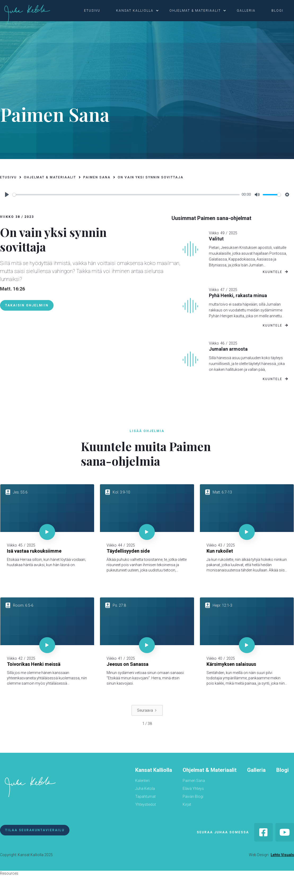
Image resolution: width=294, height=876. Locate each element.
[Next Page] (147, 710)
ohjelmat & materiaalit (195, 10)
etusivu (92, 10)
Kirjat (187, 804)
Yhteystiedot (145, 804)
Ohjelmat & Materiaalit (209, 770)
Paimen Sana (194, 780)
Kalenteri (142, 780)
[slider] (126, 194)
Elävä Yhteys (193, 788)
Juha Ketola (145, 788)
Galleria (256, 770)
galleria (246, 10)
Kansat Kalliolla (153, 770)
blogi (277, 10)
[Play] (7, 194)
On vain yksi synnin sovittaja (150, 177)
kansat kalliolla (134, 10)
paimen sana (97, 177)
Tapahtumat (145, 796)
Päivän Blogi (193, 796)
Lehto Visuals (282, 855)
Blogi (282, 770)
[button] (95, 11)
